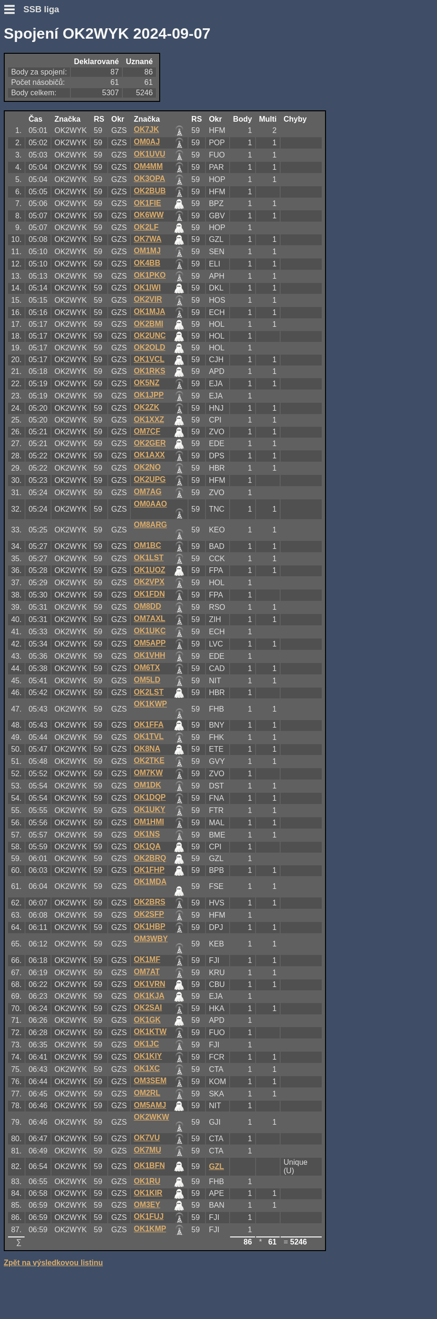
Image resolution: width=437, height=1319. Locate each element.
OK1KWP (150, 704)
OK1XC (147, 1068)
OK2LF (146, 227)
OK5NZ (146, 383)
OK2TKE (149, 760)
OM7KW (148, 773)
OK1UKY (149, 809)
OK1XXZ (149, 419)
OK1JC (146, 1044)
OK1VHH (149, 655)
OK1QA (147, 846)
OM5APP (150, 643)
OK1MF (147, 959)
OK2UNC (150, 336)
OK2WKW (151, 1117)
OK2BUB (150, 191)
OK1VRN (149, 984)
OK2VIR (148, 299)
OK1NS (147, 834)
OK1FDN (149, 594)
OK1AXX (149, 455)
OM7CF (147, 431)
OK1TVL (148, 736)
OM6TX (147, 668)
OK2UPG (150, 479)
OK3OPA (149, 178)
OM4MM (148, 166)
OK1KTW (150, 1032)
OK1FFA (148, 725)
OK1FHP (149, 870)
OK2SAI (148, 1008)
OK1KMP (150, 1229)
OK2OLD (149, 347)
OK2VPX (149, 582)
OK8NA (147, 749)
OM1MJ (147, 251)
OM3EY (147, 1205)
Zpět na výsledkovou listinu (53, 1263)
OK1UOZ (149, 570)
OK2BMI (148, 324)
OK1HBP (149, 926)
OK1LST (148, 558)
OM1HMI (149, 822)
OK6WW (148, 215)
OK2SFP (149, 914)
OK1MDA (150, 882)
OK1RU (147, 1181)
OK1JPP (148, 395)
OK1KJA (149, 996)
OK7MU (147, 1150)
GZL (216, 1166)
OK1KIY (148, 1056)
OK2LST (148, 692)
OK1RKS (149, 371)
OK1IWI (147, 287)
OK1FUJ (148, 1216)
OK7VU (147, 1138)
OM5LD (147, 680)
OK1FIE (147, 203)
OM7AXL (149, 618)
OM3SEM (150, 1081)
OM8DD (147, 606)
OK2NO (147, 467)
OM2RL (147, 1093)
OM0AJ (147, 142)
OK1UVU (149, 154)
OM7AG (148, 492)
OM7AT (147, 972)
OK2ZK (146, 407)
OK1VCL (149, 359)
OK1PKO (150, 275)
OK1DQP (150, 797)
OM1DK (147, 785)
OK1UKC (150, 631)
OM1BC (147, 545)
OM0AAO (150, 504)
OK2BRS (149, 902)
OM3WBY (151, 939)
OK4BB (147, 263)
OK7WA (148, 239)
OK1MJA (149, 311)
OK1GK (147, 1020)
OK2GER (150, 443)
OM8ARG (150, 525)
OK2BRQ (150, 858)
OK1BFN (149, 1165)
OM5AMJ (150, 1105)
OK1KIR (148, 1193)
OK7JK (146, 129)
